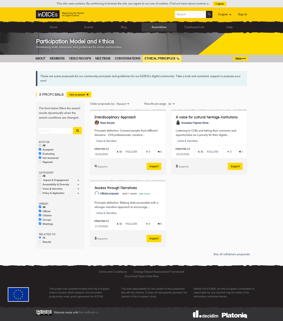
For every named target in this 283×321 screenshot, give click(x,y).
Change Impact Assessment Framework (158, 271)
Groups (45, 219)
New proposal (79, 94)
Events (88, 27)
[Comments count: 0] (160, 151)
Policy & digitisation (51, 193)
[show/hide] (80, 180)
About (40, 58)
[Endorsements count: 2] (148, 151)
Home (53, 27)
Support (155, 166)
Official (44, 211)
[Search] (56, 130)
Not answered (48, 157)
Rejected (46, 162)
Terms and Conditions (113, 271)
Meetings (102, 58)
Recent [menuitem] (121, 104)
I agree (220, 3)
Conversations (127, 58)
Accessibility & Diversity (54, 184)
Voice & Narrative (50, 188)
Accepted (46, 149)
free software (89, 312)
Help (230, 27)
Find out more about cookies (189, 3)
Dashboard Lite (194, 27)
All (42, 145)
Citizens (45, 215)
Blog (124, 27)
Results (45, 241)
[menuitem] (225, 14)
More (240, 58)
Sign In (242, 14)
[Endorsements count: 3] (229, 151)
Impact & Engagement (54, 180)
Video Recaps (80, 58)
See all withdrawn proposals (232, 254)
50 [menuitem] (169, 104)
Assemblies (159, 27)
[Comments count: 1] (241, 151)
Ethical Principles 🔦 (162, 58)
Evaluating (47, 153)
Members (57, 58)
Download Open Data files (141, 276)
